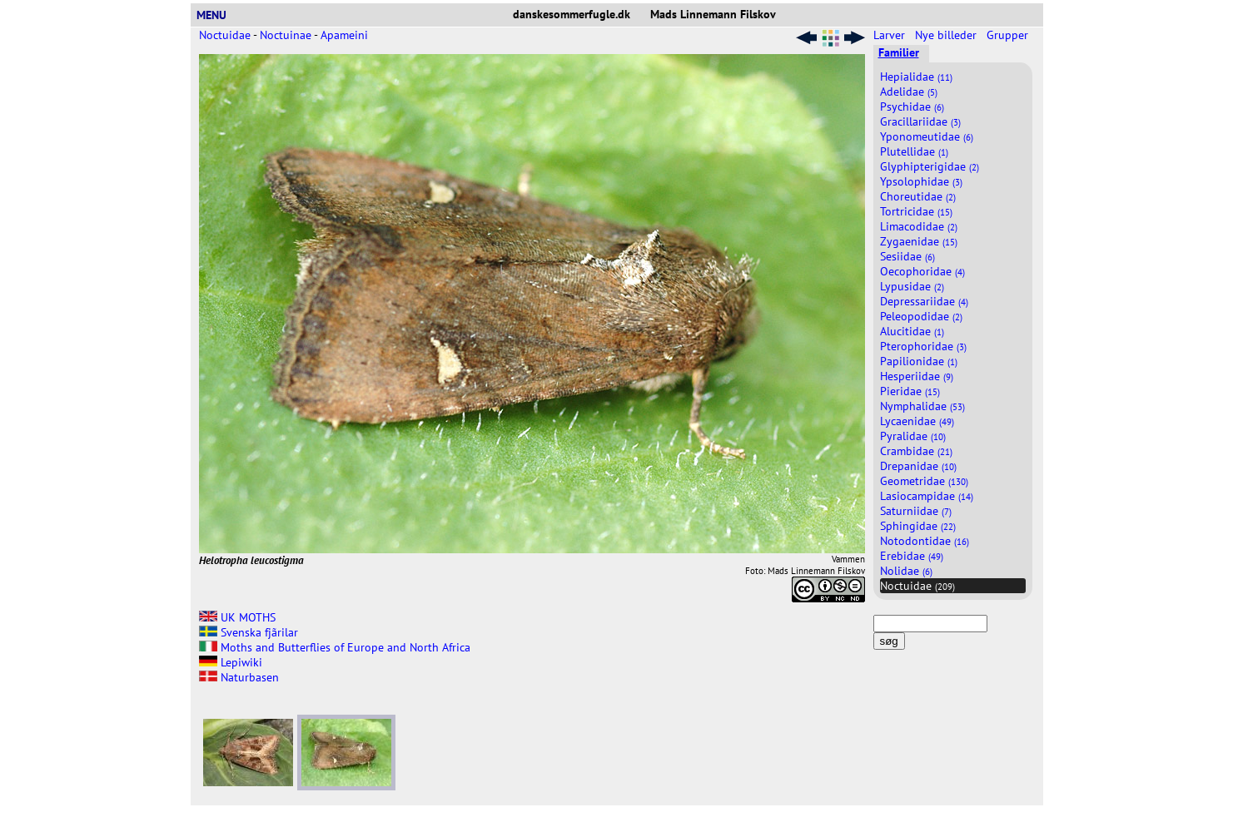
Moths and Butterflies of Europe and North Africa (334, 647)
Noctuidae (225, 34)
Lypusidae (912, 286)
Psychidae (912, 106)
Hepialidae (916, 76)
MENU (218, 14)
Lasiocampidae (926, 495)
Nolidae (906, 570)
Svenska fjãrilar (248, 632)
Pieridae (910, 391)
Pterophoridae (923, 346)
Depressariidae (924, 301)
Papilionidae (918, 361)
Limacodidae (918, 226)
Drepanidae (918, 465)
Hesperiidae (916, 376)
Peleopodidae (921, 316)
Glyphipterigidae (929, 166)
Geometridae (924, 480)
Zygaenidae (918, 241)
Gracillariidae (920, 121)
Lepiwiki (230, 662)
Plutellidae (914, 151)
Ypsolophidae (921, 181)
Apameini (344, 34)
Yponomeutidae (926, 136)
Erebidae (911, 555)
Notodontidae (924, 540)
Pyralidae (913, 435)
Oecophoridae (922, 271)
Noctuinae (285, 34)
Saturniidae (916, 510)
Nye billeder (947, 34)
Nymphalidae (922, 406)
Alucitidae (912, 331)
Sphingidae (918, 525)
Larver (890, 34)
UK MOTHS (237, 617)
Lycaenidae (917, 420)
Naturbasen (239, 677)
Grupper (1009, 34)
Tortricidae (916, 211)
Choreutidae (918, 196)
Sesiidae (907, 256)
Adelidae (908, 91)
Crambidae (916, 450)
